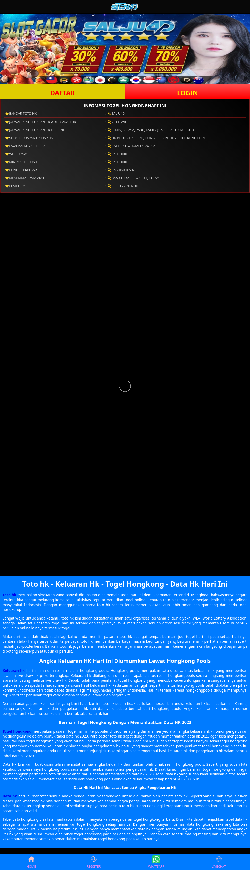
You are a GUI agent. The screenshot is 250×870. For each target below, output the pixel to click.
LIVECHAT (219, 862)
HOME (31, 862)
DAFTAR (62, 92)
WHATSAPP (156, 862)
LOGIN (187, 92)
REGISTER (94, 862)
